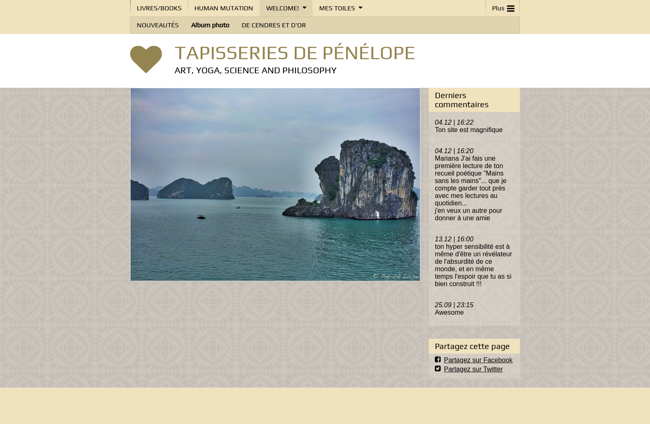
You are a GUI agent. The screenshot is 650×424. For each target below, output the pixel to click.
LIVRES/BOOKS (159, 8)
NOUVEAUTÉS (158, 25)
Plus (503, 6)
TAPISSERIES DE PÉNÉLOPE (295, 52)
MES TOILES (337, 8)
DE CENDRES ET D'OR (274, 25)
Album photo (210, 25)
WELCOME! (282, 8)
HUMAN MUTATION (223, 8)
